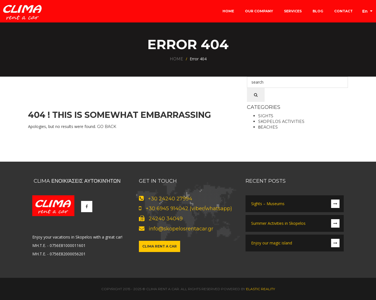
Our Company (259, 11)
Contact (343, 11)
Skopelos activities (281, 121)
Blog (318, 11)
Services (293, 11)
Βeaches (268, 127)
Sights (265, 115)
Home (228, 11)
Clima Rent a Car (159, 246)
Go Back (106, 126)
